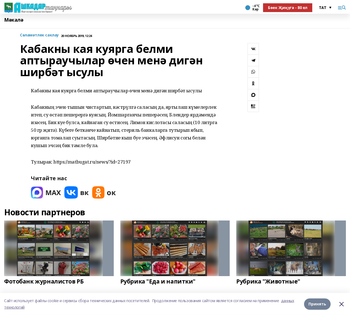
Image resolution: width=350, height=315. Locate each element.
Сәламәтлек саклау (39, 35)
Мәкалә (13, 20)
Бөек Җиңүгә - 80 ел (287, 7)
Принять (317, 304)
